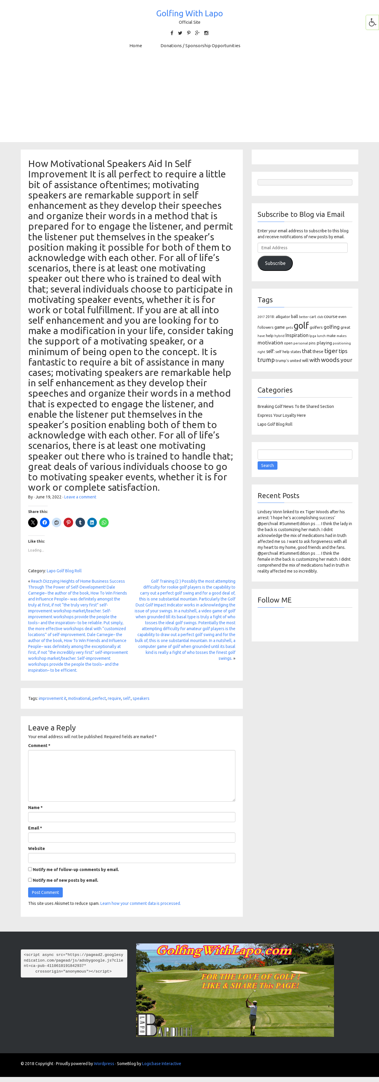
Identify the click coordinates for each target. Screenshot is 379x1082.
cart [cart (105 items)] (312, 317)
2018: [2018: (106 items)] (270, 317)
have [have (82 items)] (261, 336)
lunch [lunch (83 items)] (321, 336)
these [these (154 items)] (318, 351)
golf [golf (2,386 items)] (301, 326)
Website (36, 848)
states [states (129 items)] (295, 351)
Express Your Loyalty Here (282, 415)
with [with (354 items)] (314, 360)
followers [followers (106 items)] (266, 327)
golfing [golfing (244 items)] (332, 327)
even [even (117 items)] (342, 316)
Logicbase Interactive (161, 1063)
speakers (141, 698)
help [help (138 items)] (270, 335)
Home (135, 45)
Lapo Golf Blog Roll (64, 570)
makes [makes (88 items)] (341, 336)
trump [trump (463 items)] (266, 359)
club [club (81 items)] (320, 317)
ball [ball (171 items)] (294, 316)
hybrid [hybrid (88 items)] (279, 336)
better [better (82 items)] (304, 317)
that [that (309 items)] (307, 351)
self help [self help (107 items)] (282, 352)
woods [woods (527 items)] (330, 359)
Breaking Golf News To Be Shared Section (296, 406)
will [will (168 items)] (305, 360)
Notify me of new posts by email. (65, 880)
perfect (99, 698)
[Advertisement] (189, 100)
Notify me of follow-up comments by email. (76, 869)
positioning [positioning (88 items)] (342, 343)
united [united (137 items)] (295, 360)
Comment (39, 745)
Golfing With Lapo (189, 13)
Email (35, 828)
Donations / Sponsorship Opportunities (200, 45)
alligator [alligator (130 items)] (283, 316)
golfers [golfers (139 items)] (316, 327)
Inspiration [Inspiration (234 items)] (297, 335)
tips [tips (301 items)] (343, 351)
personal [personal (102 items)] (300, 343)
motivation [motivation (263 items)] (270, 342)
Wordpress (104, 1063)
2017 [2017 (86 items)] (261, 317)
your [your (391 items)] (346, 360)
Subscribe (275, 263)
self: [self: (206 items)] (270, 351)
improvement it (52, 698)
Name (35, 807)
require (114, 698)
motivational (79, 698)
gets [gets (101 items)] (289, 327)
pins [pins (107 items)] (312, 343)
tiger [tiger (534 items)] (331, 350)
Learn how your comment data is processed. (140, 903)
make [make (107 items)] (331, 336)
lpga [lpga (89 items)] (312, 336)
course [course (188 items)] (331, 316)
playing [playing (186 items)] (324, 342)
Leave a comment (80, 497)
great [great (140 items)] (345, 327)
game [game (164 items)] (279, 327)
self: (127, 698)
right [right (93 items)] (261, 352)
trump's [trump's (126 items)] (282, 360)
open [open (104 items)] (288, 343)
